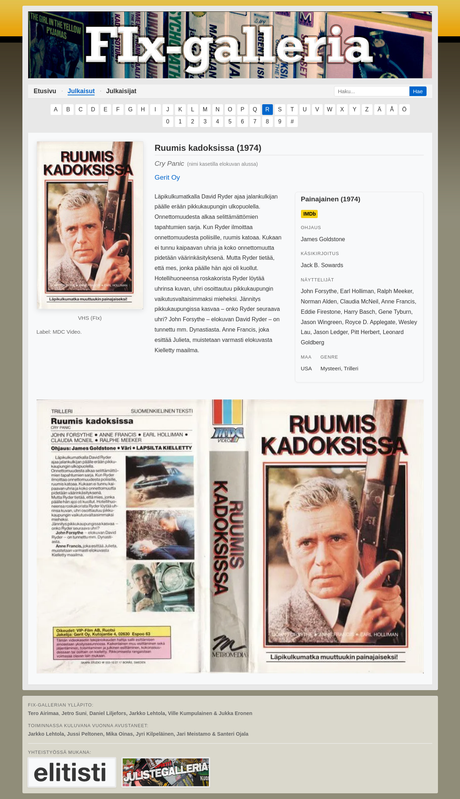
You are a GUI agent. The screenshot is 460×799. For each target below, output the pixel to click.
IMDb (309, 214)
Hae (418, 91)
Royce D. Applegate (370, 322)
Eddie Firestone (321, 312)
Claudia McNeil (359, 301)
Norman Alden (319, 301)
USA (306, 368)
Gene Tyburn (394, 312)
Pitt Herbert (365, 332)
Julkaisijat (121, 91)
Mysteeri (331, 368)
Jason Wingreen (321, 322)
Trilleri (351, 368)
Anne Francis (397, 301)
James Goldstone (323, 239)
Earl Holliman (357, 291)
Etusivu (45, 91)
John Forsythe (319, 291)
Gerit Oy (167, 177)
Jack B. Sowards (322, 265)
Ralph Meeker (394, 291)
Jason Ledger (330, 332)
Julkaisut (81, 91)
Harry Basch (359, 312)
